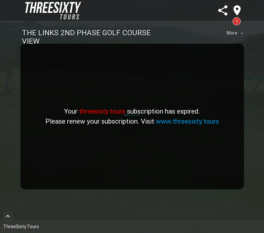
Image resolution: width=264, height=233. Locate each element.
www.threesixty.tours (187, 121)
